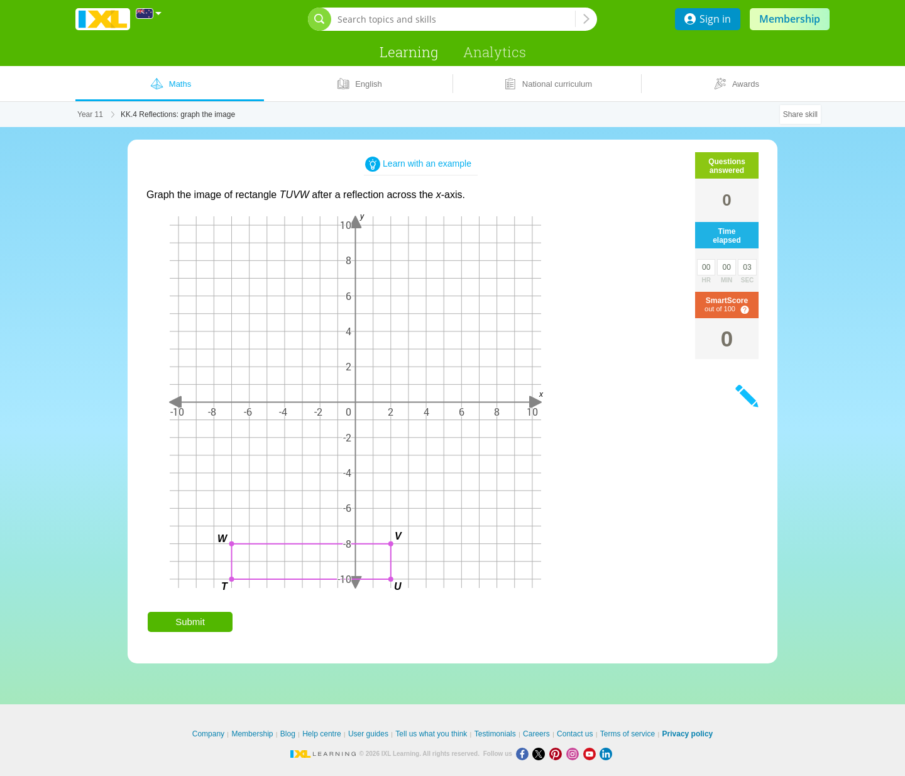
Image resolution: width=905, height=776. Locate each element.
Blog (287, 733)
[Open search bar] (319, 19)
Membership (789, 19)
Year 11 (90, 114)
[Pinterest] (557, 753)
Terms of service (627, 733)
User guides (368, 733)
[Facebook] (524, 753)
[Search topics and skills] (456, 19)
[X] (540, 753)
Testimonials (495, 733)
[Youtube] (591, 753)
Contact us (575, 733)
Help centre (321, 733)
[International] (149, 13)
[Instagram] (574, 753)
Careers (536, 733)
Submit (190, 621)
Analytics (494, 52)
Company (208, 733)
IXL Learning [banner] (102, 19)
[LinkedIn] (607, 753)
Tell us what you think (431, 733)
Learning (409, 52)
